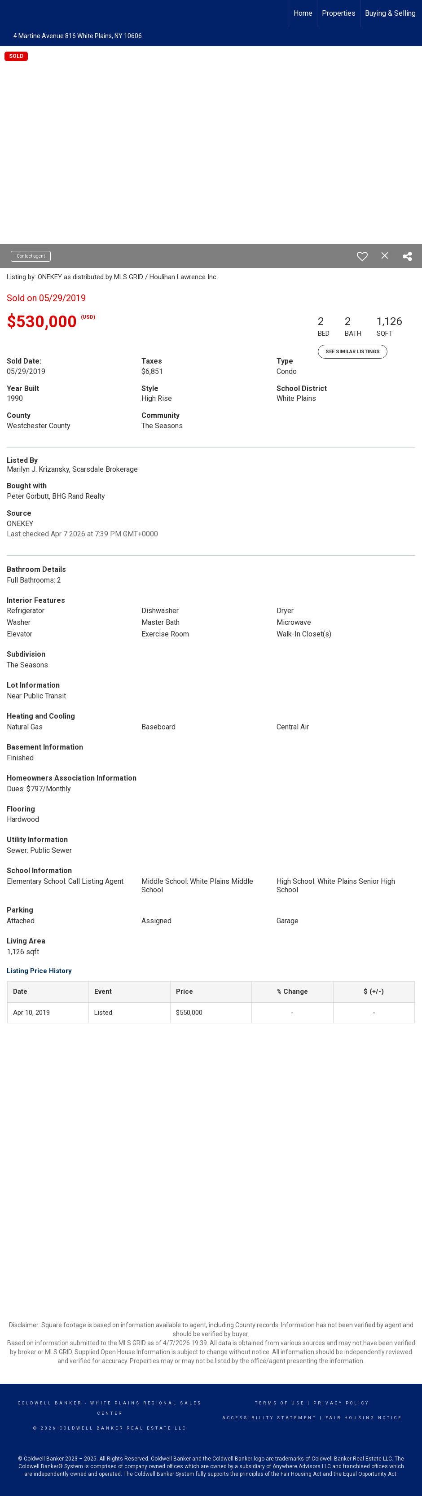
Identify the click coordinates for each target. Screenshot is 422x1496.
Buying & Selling (390, 13)
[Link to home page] (11, 12)
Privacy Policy (341, 1403)
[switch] (362, 256)
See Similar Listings (352, 352)
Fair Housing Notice (363, 1418)
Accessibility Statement (269, 1418)
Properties (339, 13)
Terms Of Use (280, 1403)
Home (303, 13)
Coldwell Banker (50, 1403)
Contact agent (31, 256)
